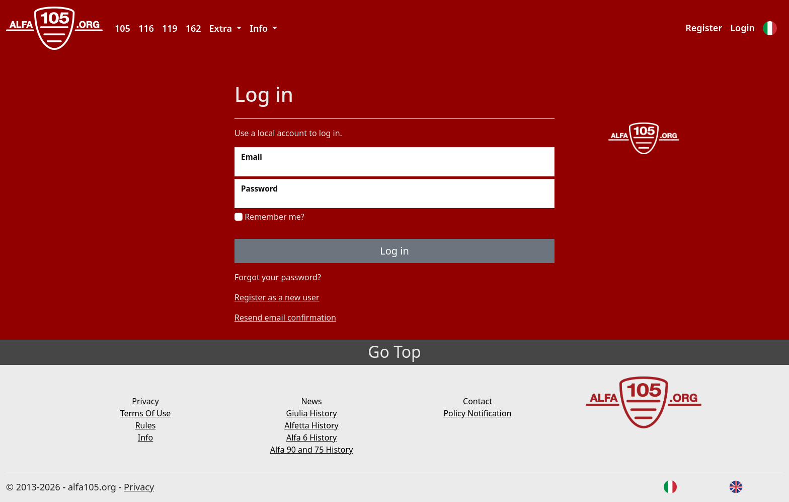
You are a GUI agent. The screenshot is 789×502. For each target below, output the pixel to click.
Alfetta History (311, 425)
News (311, 401)
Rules (145, 425)
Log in (394, 251)
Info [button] (260, 28)
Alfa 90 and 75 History (311, 449)
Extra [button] (221, 28)
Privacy (145, 401)
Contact (477, 401)
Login (742, 28)
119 (170, 28)
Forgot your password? (277, 277)
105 (122, 28)
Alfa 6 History (311, 437)
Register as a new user (277, 297)
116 (146, 28)
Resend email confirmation (285, 317)
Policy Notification (477, 413)
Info (145, 437)
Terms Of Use (145, 413)
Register (703, 28)
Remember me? (269, 216)
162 (193, 28)
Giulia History (311, 413)
